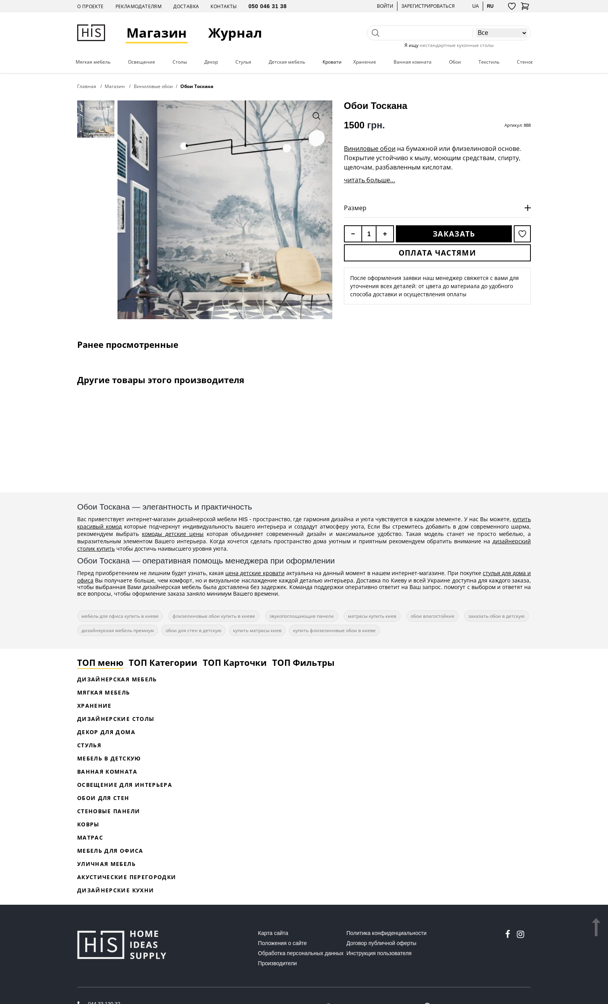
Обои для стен (103, 798)
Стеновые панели (108, 811)
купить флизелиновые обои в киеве (334, 630)
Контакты (224, 6)
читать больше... (369, 180)
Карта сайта (273, 933)
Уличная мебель (106, 863)
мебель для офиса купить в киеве (120, 616)
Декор (211, 62)
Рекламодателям (139, 6)
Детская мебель (287, 62)
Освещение (141, 62)
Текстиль (488, 62)
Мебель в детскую (109, 758)
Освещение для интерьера (124, 784)
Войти (385, 6)
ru (490, 6)
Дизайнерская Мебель (117, 679)
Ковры (88, 824)
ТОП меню (100, 662)
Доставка (186, 6)
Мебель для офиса (110, 850)
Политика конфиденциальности (387, 933)
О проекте (90, 6)
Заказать (454, 234)
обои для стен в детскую (193, 630)
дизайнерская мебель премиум (117, 630)
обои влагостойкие (432, 616)
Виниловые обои (370, 148)
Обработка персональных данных (301, 953)
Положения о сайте (282, 943)
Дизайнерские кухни (115, 890)
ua (475, 6)
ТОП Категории (163, 662)
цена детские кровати (254, 573)
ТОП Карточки (235, 662)
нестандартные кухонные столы (457, 45)
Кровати (332, 62)
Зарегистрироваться (428, 6)
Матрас (90, 837)
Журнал (235, 32)
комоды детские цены (173, 533)
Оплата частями (437, 253)
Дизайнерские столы (115, 718)
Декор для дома (106, 732)
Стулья (243, 62)
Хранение (364, 62)
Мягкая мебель (93, 62)
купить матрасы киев (257, 630)
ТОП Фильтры (303, 662)
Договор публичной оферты (381, 943)
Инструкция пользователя (379, 953)
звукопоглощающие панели (301, 616)
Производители (277, 963)
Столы (180, 62)
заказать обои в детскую (496, 616)
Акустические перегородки (126, 877)
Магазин (156, 32)
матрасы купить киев (372, 616)
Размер (355, 208)
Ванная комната (413, 62)
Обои (455, 62)
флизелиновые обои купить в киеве (214, 616)
